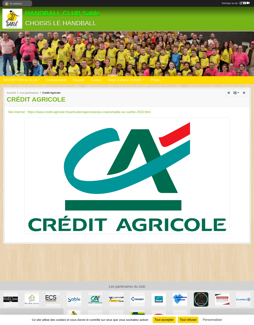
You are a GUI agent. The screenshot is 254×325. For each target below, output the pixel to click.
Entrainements (56, 80)
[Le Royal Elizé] (201, 299)
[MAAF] (158, 299)
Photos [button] (156, 80)
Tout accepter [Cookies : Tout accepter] (164, 319)
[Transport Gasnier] (137, 299)
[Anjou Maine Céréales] (179, 299)
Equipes (79, 80)
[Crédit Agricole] (95, 299)
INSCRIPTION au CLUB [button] (20, 80)
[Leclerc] (243, 299)
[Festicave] (10, 299)
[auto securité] (116, 299)
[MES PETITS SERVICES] (31, 299)
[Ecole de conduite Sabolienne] (52, 299)
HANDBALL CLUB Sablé (62, 13)
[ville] (74, 299)
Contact (96, 80)
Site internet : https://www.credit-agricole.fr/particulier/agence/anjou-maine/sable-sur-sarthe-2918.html (79, 112)
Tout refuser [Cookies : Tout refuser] (188, 319)
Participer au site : (236, 3)
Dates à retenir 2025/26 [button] (125, 80)
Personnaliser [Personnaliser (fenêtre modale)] (212, 319)
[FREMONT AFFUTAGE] (222, 299)
